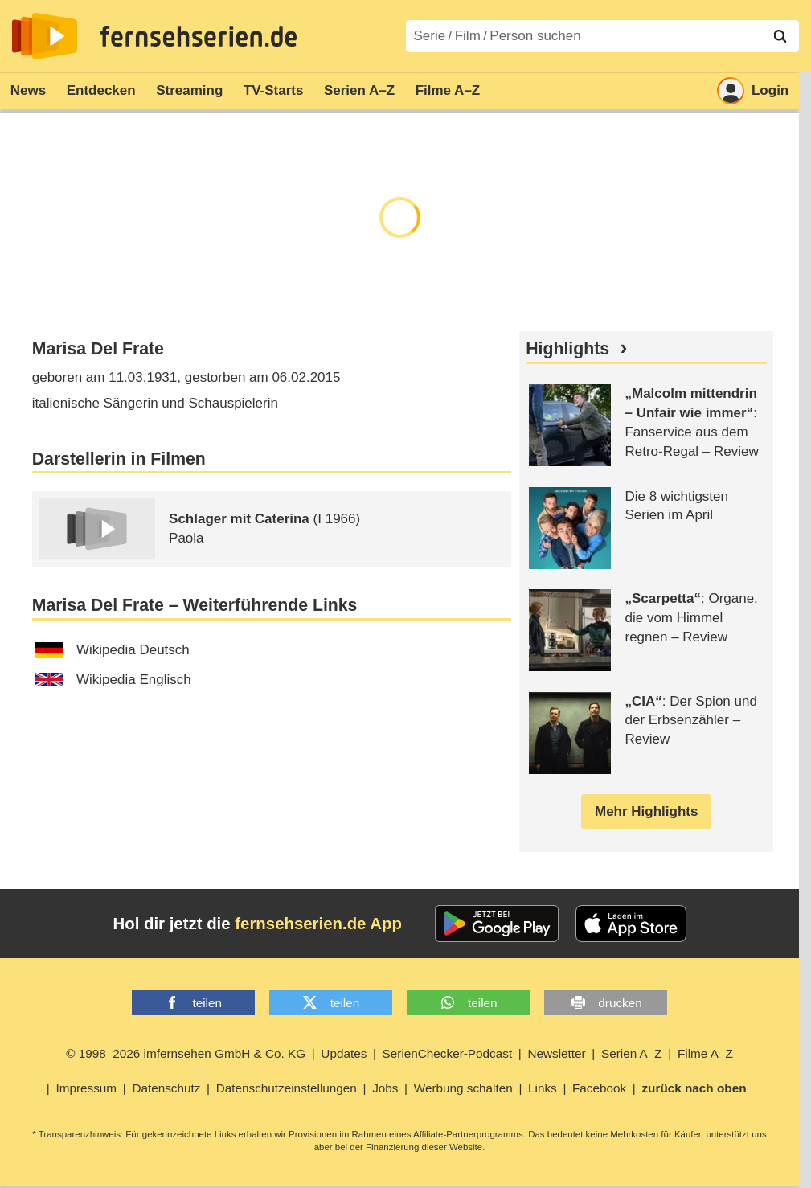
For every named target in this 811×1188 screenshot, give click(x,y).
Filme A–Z (448, 90)
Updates (344, 1053)
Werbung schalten (463, 1088)
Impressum (86, 1088)
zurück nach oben (693, 1088)
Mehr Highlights (646, 811)
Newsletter (556, 1053)
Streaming (189, 90)
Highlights (567, 348)
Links (542, 1088)
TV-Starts (274, 90)
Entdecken (101, 90)
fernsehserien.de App (318, 923)
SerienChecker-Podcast (448, 1053)
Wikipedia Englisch (113, 679)
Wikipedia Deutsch (112, 650)
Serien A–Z (359, 90)
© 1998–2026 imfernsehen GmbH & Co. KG (185, 1053)
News (28, 90)
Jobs (385, 1088)
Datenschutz (166, 1088)
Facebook (599, 1088)
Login (752, 90)
